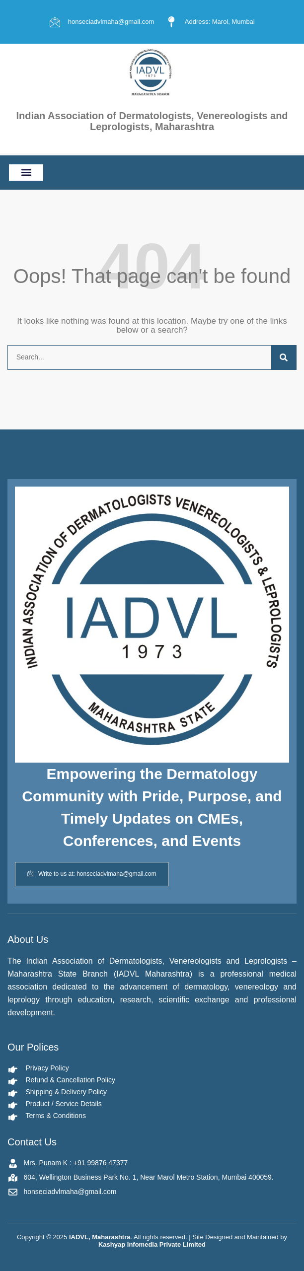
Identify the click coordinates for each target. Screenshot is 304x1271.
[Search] (283, 357)
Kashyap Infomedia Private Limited (152, 1244)
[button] (26, 172)
